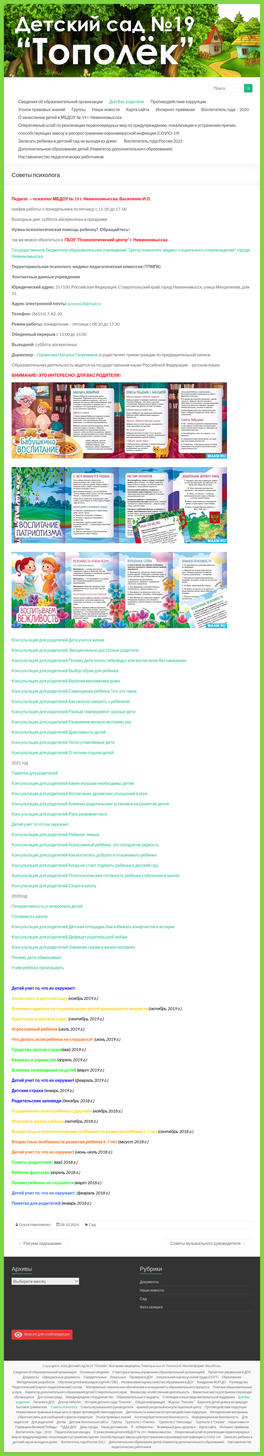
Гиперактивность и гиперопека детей (47, 906)
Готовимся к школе (30, 916)
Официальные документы (61, 1377)
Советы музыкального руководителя (207, 1243)
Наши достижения (114, 1427)
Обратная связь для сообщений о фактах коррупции (55, 1417)
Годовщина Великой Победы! (36, 1427)
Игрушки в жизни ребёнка (38, 1121)
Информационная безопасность (215, 1417)
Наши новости (106, 109)
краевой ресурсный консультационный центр (169, 1407)
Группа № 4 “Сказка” (210, 1422)
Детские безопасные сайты (88, 1422)
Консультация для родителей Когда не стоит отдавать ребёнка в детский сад (85, 865)
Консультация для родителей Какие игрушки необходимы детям (73, 783)
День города (89, 1427)
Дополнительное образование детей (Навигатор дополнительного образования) (95, 148)
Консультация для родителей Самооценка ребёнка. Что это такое (74, 690)
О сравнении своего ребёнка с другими (52, 1110)
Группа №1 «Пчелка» (140, 1422)
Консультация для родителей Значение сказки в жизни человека (73, 946)
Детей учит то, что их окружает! (44, 1192)
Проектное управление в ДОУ (229, 1372)
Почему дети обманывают (37, 957)
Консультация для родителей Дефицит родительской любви (69, 936)
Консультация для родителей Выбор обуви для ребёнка (65, 670)
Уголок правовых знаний (41, 109)
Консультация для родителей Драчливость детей (59, 731)
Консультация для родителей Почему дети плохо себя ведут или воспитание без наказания (99, 660)
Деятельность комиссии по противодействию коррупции (166, 1412)
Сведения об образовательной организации (60, 101)
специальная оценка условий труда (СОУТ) (187, 1377)
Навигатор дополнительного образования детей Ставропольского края (76, 1392)
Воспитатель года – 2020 (225, 109)
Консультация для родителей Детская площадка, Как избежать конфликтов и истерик (93, 926)
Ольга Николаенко (34, 1224)
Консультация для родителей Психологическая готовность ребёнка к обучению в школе (95, 875)
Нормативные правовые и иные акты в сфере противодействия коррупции (69, 1412)
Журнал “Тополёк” (181, 1402)
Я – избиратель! (142, 1427)
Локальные (118, 1377)
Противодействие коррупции (178, 101)
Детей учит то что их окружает (40, 824)
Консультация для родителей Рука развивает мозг (60, 813)
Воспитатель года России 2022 (153, 140)
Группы (79, 109)
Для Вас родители (126, 101)
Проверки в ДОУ (141, 1377)
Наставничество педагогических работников (61, 156)
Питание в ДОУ (44, 1402)
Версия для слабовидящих (42, 1334)
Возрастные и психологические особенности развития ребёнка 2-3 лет (84, 1131)
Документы (149, 1282)
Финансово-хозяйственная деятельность (160, 1392)
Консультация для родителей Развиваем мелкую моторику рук (71, 721)
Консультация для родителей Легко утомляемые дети (63, 742)
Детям (61, 1422)
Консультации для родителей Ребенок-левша (55, 834)
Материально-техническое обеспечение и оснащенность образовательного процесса (147, 1387)
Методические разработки (36, 1382)
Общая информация (150, 1402)
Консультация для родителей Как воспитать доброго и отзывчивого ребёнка (84, 854)
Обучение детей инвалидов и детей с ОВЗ (88, 1382)
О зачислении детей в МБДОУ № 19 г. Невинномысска (70, 117)
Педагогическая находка (72, 1432)
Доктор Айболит (69, 1402)
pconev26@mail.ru (84, 303)
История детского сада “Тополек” (108, 1402)
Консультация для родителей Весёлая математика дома (66, 680)
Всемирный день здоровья (176, 1427)
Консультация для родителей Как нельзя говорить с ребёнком (71, 701)
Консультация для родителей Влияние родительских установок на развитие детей (90, 803)
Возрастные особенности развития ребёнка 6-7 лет (64, 1141)
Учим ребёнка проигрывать (38, 967)
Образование (231, 1377)
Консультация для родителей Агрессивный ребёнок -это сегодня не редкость (85, 844)
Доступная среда (50, 1397)
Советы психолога (64, 1407)
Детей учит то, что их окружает (43, 1151)
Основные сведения (94, 1372)
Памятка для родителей (35, 772)
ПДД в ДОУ (69, 1427)
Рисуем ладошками (39, 1243)
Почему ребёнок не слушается (43, 1182)
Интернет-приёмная (175, 109)
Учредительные (95, 1377)
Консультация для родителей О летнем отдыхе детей (62, 752)
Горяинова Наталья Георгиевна (67, 354)
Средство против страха (37, 1049)
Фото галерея (151, 1307)
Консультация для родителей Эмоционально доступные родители (75, 650)
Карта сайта (137, 109)
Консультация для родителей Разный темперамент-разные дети (73, 711)
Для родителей (42, 1422)
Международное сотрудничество (89, 1397)
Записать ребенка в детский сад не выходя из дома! (67, 140)
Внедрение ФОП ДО (211, 1382)
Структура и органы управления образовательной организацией (158, 1372)
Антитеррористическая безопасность (161, 1417)
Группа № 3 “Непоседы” (176, 1422)
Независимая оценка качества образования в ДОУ (157, 1382)
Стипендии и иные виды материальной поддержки (198, 1397)
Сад (92, 1224)
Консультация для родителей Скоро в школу (54, 885)
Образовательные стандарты (138, 1397)
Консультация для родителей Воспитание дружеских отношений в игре (79, 793)
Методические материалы (229, 1412)
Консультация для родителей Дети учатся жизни (58, 639)
